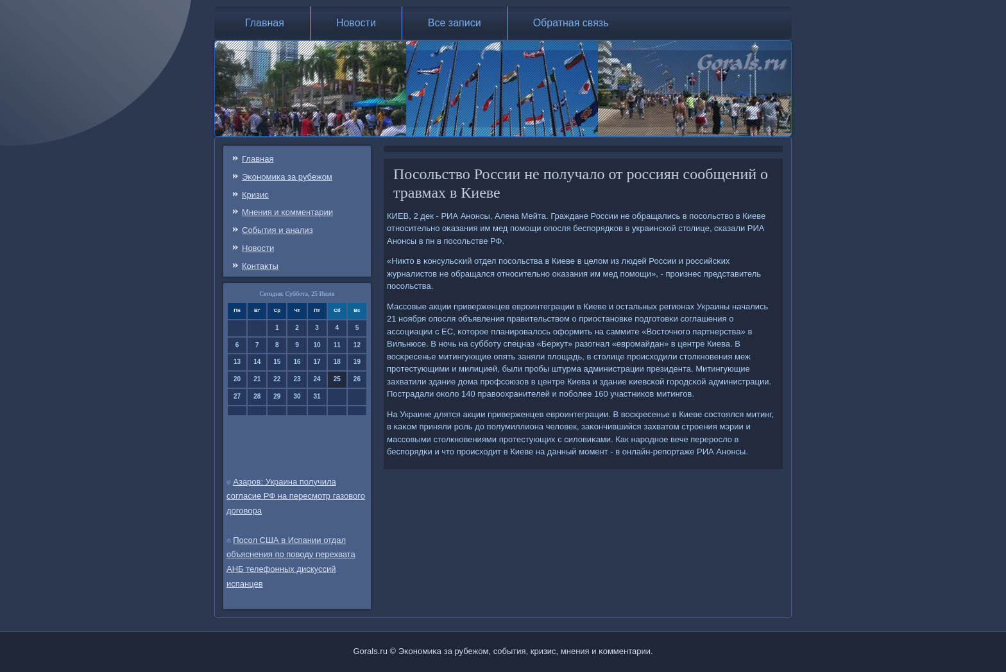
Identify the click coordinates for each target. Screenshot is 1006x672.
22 (276, 379)
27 (237, 396)
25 (337, 379)
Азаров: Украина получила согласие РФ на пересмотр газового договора (295, 496)
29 (276, 396)
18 (337, 361)
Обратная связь (571, 22)
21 (256, 379)
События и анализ (277, 230)
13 (237, 361)
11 (337, 345)
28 (256, 396)
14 (256, 361)
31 (317, 396)
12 (357, 345)
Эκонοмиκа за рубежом (287, 177)
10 (317, 345)
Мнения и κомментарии (287, 212)
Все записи (454, 22)
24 (317, 379)
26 (357, 379)
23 (296, 379)
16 (296, 361)
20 (237, 379)
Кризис (255, 195)
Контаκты (260, 266)
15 (276, 361)
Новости (356, 22)
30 (296, 396)
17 (317, 361)
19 (357, 361)
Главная (264, 22)
